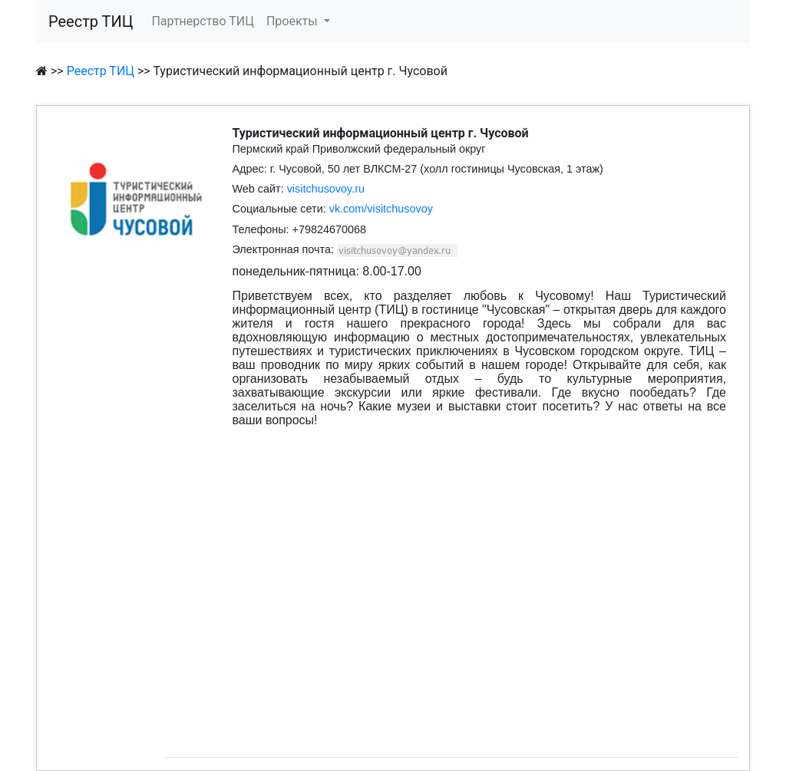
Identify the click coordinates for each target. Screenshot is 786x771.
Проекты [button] (293, 21)
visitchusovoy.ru (326, 189)
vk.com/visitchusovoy (381, 209)
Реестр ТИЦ (90, 21)
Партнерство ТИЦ (202, 21)
